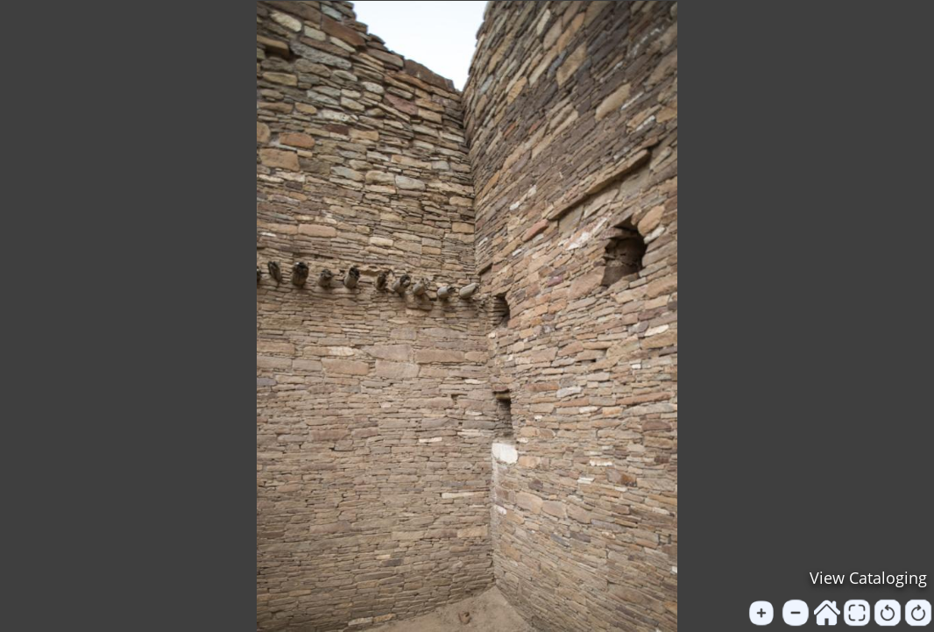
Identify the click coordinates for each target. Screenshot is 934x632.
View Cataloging (868, 577)
